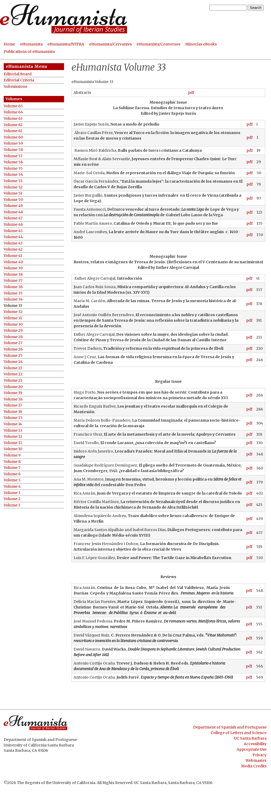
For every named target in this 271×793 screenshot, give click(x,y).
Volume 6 (12, 474)
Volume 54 (13, 174)
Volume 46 (13, 224)
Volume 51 (13, 193)
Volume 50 (13, 199)
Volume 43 (13, 243)
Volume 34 (13, 299)
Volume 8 (12, 461)
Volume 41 (13, 255)
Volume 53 (13, 181)
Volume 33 (13, 305)
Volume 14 (13, 424)
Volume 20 (13, 387)
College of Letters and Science (239, 732)
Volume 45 (13, 231)
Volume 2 (12, 499)
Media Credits (254, 766)
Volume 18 (13, 399)
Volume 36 (13, 287)
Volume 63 (13, 118)
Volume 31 (13, 318)
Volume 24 (13, 361)
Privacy (259, 755)
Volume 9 (12, 455)
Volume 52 (13, 187)
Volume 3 (12, 493)
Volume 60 (13, 137)
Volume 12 (13, 436)
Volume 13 (13, 430)
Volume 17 (13, 405)
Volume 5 (12, 480)
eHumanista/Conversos (158, 44)
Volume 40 (13, 262)
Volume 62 (13, 125)
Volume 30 (13, 324)
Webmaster (256, 760)
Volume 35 (13, 293)
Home (9, 44)
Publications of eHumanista (29, 51)
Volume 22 (13, 374)
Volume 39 (13, 268)
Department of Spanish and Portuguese (230, 727)
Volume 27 (13, 343)
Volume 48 (13, 212)
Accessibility (255, 743)
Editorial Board (17, 74)
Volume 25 (13, 355)
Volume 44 (13, 237)
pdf (191, 92)
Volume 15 (13, 418)
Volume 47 (13, 218)
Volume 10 (13, 449)
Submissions (15, 86)
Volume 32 (13, 312)
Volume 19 (13, 393)
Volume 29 (13, 330)
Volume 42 (13, 249)
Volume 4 (12, 486)
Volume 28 (13, 337)
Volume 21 (13, 380)
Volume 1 (12, 505)
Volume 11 (13, 443)
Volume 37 (13, 280)
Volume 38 (13, 274)
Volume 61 (13, 131)
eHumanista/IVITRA (65, 44)
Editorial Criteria (19, 80)
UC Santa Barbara (250, 738)
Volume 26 (13, 349)
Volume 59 (13, 143)
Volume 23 (13, 368)
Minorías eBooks (201, 44)
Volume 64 (13, 112)
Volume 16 (13, 411)
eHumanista (31, 44)
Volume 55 (13, 168)
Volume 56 (13, 162)
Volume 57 (13, 156)
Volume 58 (13, 149)
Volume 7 (12, 467)
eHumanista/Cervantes (110, 44)
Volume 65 (13, 106)
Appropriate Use (252, 749)
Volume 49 (13, 206)
